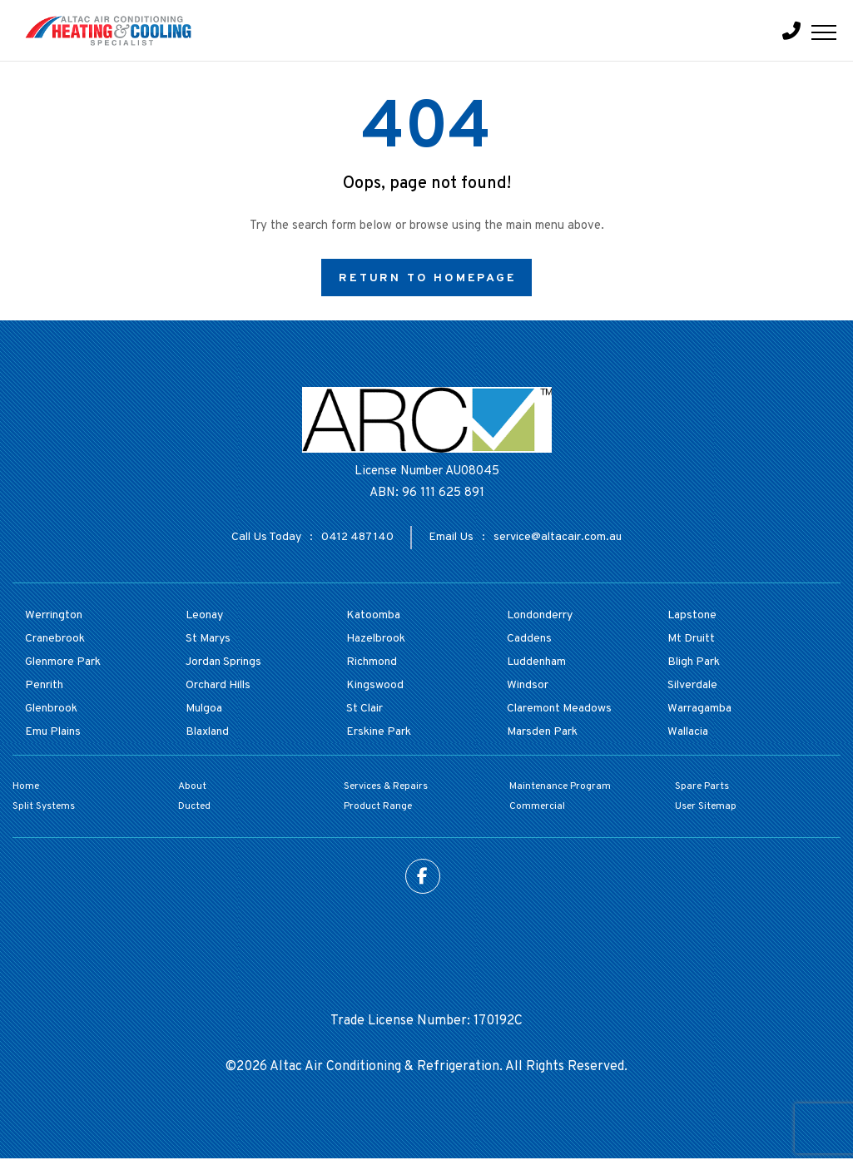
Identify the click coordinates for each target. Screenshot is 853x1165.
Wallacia (687, 732)
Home (25, 786)
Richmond (371, 662)
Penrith (44, 685)
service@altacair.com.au (557, 537)
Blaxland (207, 732)
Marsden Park (542, 732)
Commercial (537, 806)
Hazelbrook (375, 639)
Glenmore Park (63, 662)
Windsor (527, 685)
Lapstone (692, 615)
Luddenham (536, 662)
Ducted (194, 806)
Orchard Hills (218, 685)
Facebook (422, 876)
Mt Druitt (691, 639)
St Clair (364, 708)
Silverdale (692, 685)
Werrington (53, 615)
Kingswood (375, 685)
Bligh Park (693, 662)
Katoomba (373, 615)
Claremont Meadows (559, 708)
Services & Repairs (386, 786)
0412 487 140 (357, 537)
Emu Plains (53, 732)
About (192, 786)
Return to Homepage (427, 278)
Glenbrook (51, 708)
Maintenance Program (560, 786)
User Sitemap (705, 806)
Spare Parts (702, 786)
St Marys (208, 639)
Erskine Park (378, 732)
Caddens (529, 639)
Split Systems (43, 806)
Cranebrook (55, 639)
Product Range (378, 806)
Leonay (204, 615)
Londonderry (540, 615)
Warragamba (699, 708)
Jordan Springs (223, 662)
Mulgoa (204, 708)
